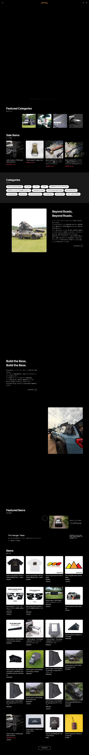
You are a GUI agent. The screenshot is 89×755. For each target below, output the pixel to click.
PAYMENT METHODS (21, 714)
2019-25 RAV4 (60, 143)
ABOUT (18, 710)
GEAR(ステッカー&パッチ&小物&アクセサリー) (19, 139)
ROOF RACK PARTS (71, 139)
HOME (18, 708)
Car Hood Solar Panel (35, 143)
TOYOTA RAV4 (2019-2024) (54, 139)
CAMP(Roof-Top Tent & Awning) (59, 135)
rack (36, 135)
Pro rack (28, 135)
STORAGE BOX (48, 143)
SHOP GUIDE (20, 712)
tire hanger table (12, 143)
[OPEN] (83, 3)
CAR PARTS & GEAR (38, 139)
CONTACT (19, 717)
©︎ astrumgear (8, 751)
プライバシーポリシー (33, 708)
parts (44, 135)
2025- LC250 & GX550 (73, 143)
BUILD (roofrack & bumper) (15, 135)
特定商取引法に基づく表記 (33, 711)
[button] (82, 101)
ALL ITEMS (8, 708)
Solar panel (23, 143)
